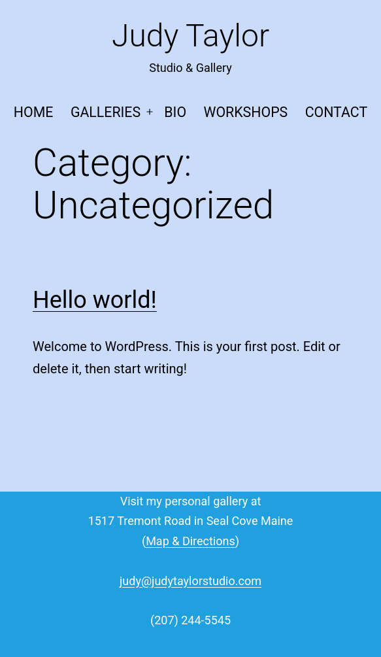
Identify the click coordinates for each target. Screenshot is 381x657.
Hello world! (95, 300)
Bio (175, 112)
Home (34, 112)
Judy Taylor (190, 35)
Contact (336, 112)
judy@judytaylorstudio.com (190, 581)
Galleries (106, 112)
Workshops (245, 112)
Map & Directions (190, 541)
